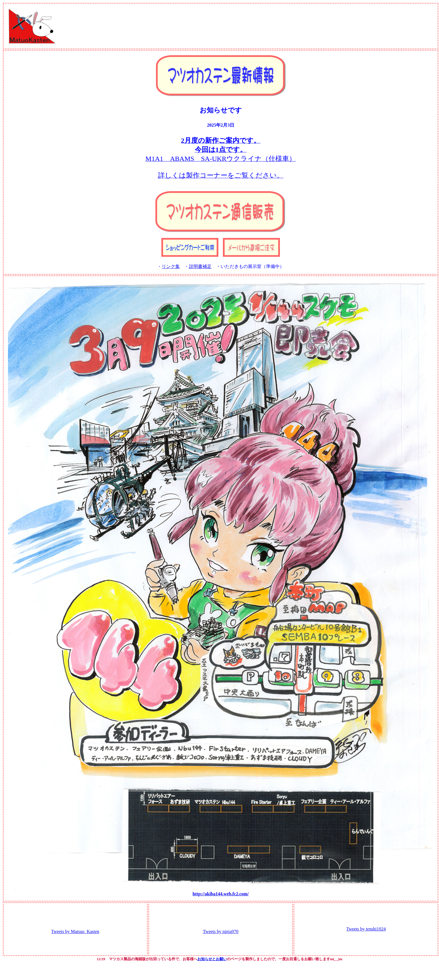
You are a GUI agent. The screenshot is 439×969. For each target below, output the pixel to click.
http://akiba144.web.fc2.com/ (221, 893)
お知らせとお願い (212, 959)
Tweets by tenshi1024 (366, 929)
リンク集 (171, 266)
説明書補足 (200, 266)
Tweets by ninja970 (220, 931)
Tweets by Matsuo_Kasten (75, 931)
